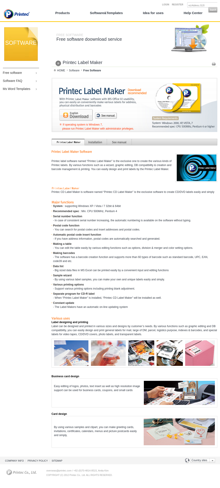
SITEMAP (57, 460)
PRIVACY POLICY (37, 460)
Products (62, 13)
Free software (12, 73)
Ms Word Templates (16, 89)
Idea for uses (153, 13)
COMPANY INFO (14, 460)
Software (74, 70)
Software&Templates (106, 13)
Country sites (199, 460)
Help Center (193, 13)
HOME (61, 70)
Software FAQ (12, 81)
